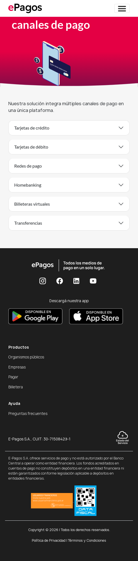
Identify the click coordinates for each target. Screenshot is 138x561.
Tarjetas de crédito (31, 127)
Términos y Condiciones (87, 540)
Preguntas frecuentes (27, 413)
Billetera (15, 386)
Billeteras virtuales (32, 203)
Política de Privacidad (49, 540)
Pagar (13, 376)
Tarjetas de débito (31, 146)
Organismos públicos (26, 357)
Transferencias (28, 223)
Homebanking (27, 184)
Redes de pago (28, 165)
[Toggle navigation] (122, 8)
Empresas (17, 367)
